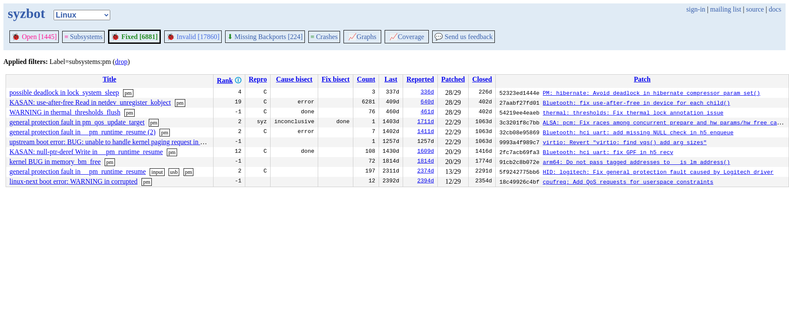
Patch (642, 79)
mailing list (725, 9)
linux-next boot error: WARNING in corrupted (73, 181)
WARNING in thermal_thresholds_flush (64, 112)
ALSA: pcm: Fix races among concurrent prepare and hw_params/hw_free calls (665, 122)
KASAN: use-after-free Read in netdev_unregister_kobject (90, 102)
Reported (420, 79)
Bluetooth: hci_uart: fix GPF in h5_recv (608, 152)
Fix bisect (335, 79)
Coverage (406, 36)
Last (390, 79)
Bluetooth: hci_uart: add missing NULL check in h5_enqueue (638, 132)
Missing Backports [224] (265, 36)
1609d (425, 152)
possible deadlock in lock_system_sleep (64, 92)
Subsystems (83, 36)
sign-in (695, 9)
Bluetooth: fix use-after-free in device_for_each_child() (636, 102)
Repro (258, 79)
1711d (425, 122)
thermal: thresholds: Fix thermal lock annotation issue (633, 112)
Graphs (362, 36)
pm (128, 93)
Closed (482, 79)
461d (427, 112)
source (755, 9)
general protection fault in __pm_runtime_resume (77, 171)
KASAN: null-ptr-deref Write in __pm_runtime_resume (86, 151)
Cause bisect (294, 79)
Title (109, 79)
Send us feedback (463, 36)
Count (366, 79)
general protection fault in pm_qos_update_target (77, 122)
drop (121, 61)
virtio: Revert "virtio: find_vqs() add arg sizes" (625, 142)
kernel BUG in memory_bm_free (55, 161)
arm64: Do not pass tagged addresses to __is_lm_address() (636, 162)
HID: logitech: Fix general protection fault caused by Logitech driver (658, 172)
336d (427, 93)
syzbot (26, 13)
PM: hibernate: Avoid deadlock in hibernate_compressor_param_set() (651, 93)
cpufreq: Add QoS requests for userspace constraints (628, 181)
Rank (225, 80)
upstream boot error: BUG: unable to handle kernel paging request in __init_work (121, 141)
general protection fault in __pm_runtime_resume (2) (82, 132)
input (157, 172)
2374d (425, 172)
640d (427, 102)
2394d (425, 181)
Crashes (324, 36)
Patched (453, 79)
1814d (425, 162)
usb (174, 172)
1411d (425, 132)
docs (775, 9)
